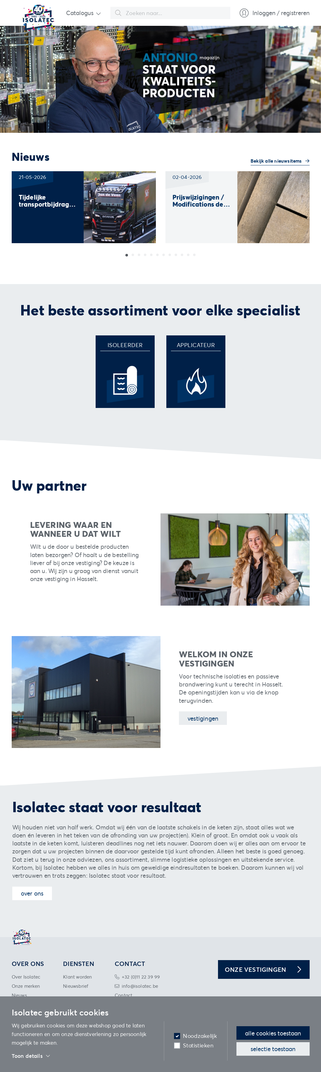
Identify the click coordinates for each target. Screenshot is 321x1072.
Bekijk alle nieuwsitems (277, 161)
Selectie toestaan (273, 1049)
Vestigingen (203, 718)
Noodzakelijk (200, 1035)
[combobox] (170, 13)
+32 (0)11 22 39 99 (141, 977)
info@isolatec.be (140, 986)
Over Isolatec (26, 977)
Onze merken (26, 986)
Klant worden (77, 977)
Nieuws (19, 995)
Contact (123, 995)
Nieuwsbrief (75, 986)
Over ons (32, 893)
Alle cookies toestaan (273, 1033)
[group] (84, 207)
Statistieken (198, 1045)
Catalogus (79, 13)
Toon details (31, 1056)
